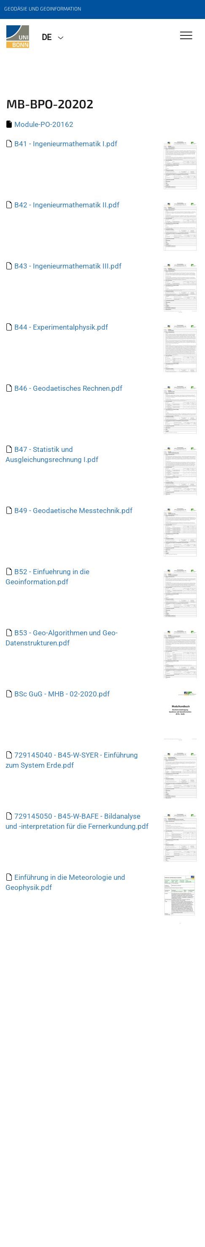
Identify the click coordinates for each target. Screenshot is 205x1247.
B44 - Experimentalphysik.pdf (61, 327)
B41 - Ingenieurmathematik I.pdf (65, 144)
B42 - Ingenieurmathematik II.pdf (66, 205)
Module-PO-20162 (43, 124)
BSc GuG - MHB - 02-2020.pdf (62, 694)
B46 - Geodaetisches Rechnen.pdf (68, 388)
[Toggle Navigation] (186, 36)
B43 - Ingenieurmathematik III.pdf (67, 266)
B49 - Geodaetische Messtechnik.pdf (73, 510)
